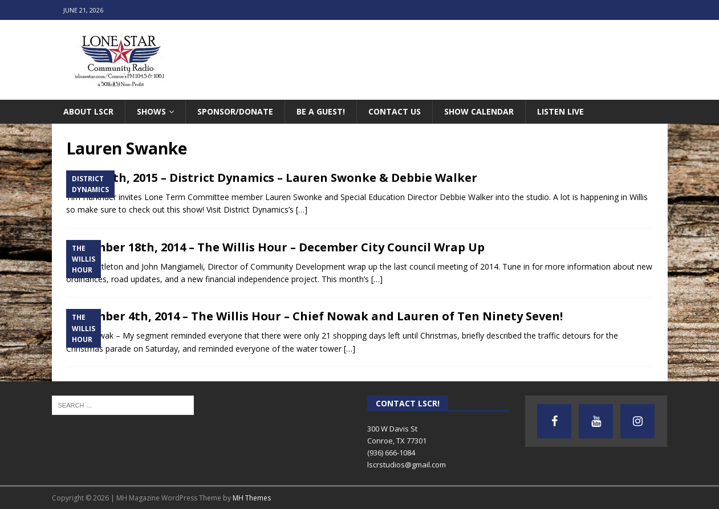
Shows (151, 111)
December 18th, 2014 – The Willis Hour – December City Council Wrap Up (275, 247)
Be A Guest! (320, 111)
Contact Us (394, 111)
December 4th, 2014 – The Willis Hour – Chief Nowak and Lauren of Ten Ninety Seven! (314, 316)
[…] (301, 209)
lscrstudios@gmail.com (406, 464)
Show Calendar (479, 111)
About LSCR (88, 111)
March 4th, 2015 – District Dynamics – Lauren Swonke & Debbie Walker (271, 177)
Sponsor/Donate (235, 111)
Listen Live (560, 111)
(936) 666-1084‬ (391, 452)
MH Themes (252, 498)
